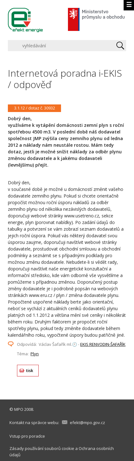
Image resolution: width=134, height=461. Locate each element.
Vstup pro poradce (27, 436)
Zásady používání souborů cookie (41, 448)
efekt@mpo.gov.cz (87, 422)
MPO (18, 409)
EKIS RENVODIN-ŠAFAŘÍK (103, 344)
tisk (29, 370)
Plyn (35, 354)
